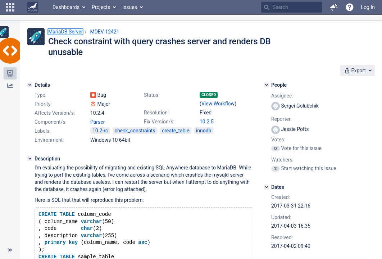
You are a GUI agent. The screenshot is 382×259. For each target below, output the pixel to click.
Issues (129, 7)
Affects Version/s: (55, 113)
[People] (266, 84)
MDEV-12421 (104, 32)
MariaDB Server (65, 32)
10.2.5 (207, 121)
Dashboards (66, 7)
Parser (97, 122)
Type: (40, 95)
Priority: (43, 104)
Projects (101, 7)
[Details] (29, 84)
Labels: (42, 131)
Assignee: (282, 96)
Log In (368, 7)
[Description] (29, 158)
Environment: (49, 140)
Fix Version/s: (159, 121)
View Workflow (218, 103)
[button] (10, 7)
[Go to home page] (33, 7)
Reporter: (281, 119)
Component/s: (51, 122)
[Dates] (266, 187)
